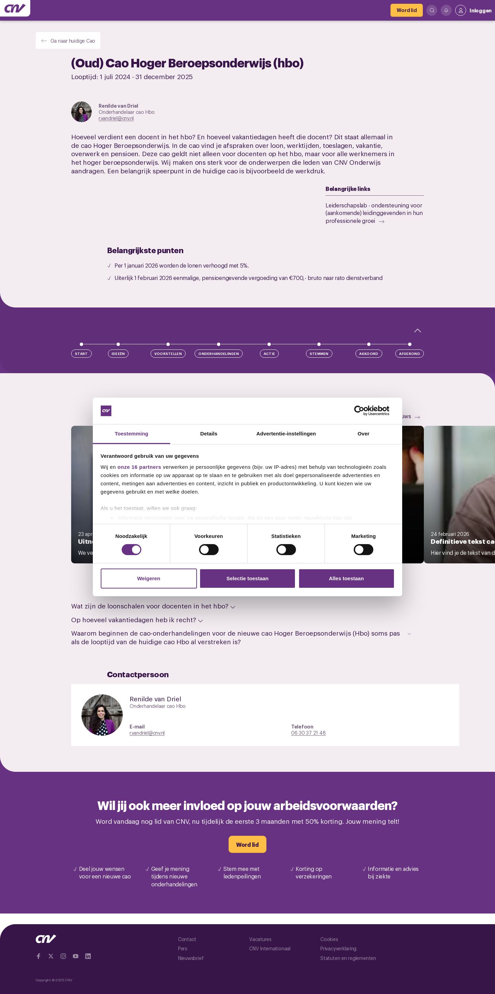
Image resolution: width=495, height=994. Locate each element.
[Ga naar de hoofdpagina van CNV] (15, 8)
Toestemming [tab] (131, 433)
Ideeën (118, 353)
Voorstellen (168, 353)
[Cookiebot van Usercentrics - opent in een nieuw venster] (364, 411)
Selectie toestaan (248, 578)
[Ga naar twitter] (51, 956)
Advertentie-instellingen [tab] (286, 433)
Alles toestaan (346, 578)
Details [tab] (209, 433)
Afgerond (409, 353)
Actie (269, 353)
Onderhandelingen (218, 353)
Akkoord (368, 353)
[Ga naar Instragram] (63, 956)
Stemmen (319, 353)
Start (81, 353)
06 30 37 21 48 (308, 732)
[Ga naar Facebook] (38, 956)
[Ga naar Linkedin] (88, 956)
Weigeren (148, 578)
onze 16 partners (139, 467)
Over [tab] (364, 433)
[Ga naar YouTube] (75, 956)
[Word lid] (406, 10)
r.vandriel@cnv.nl (116, 118)
